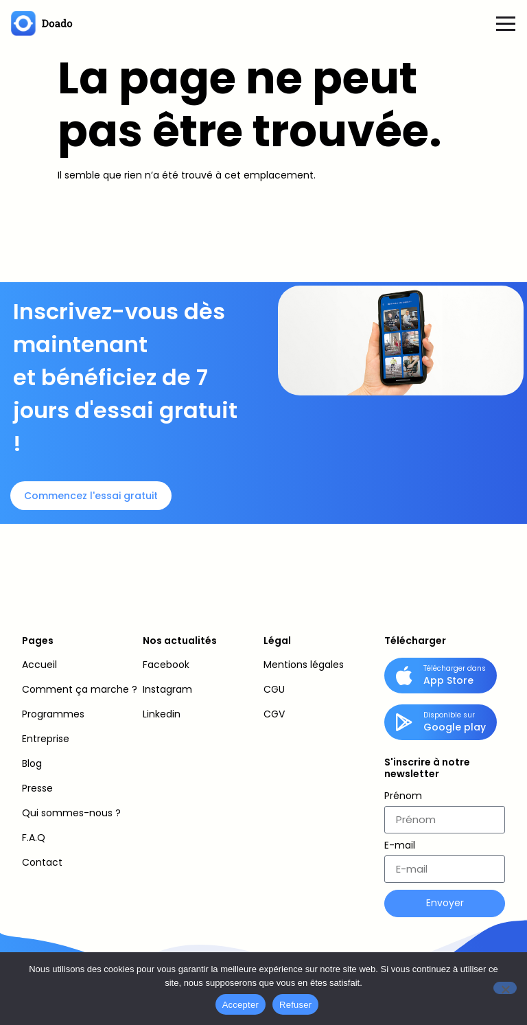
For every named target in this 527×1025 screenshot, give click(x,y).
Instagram (167, 689)
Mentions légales (304, 664)
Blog (32, 763)
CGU (274, 689)
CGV (274, 714)
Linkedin (161, 714)
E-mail (399, 846)
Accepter (240, 1005)
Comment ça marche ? (79, 689)
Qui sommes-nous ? (71, 813)
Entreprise (45, 739)
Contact (42, 862)
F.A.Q (33, 837)
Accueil (39, 664)
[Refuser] (505, 988)
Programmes (53, 714)
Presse (37, 788)
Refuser (295, 1005)
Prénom (403, 797)
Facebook (166, 664)
